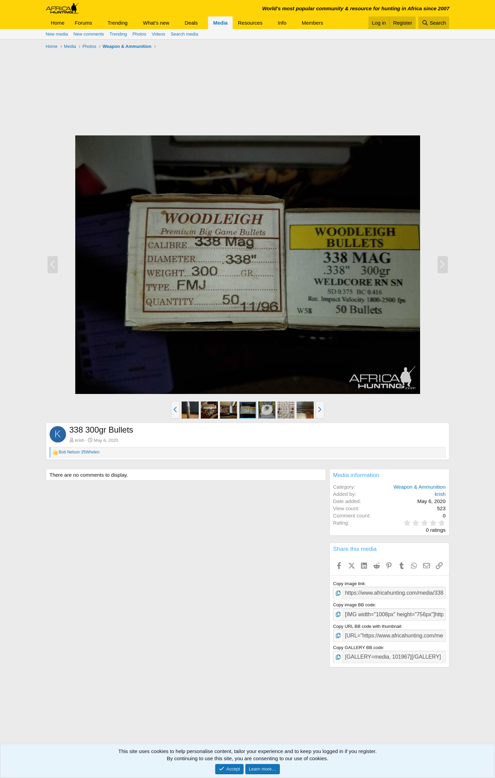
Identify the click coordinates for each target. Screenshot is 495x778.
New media (57, 34)
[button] (97, 22)
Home (58, 23)
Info (282, 23)
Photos (139, 34)
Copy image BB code (354, 603)
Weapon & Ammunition (419, 487)
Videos (158, 34)
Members (312, 23)
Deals (191, 23)
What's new (156, 23)
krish (79, 440)
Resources (250, 23)
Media (220, 23)
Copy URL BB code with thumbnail (367, 623)
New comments (89, 34)
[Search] (434, 22)
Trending (117, 23)
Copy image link (349, 583)
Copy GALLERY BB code (358, 643)
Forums (83, 23)
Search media (184, 34)
